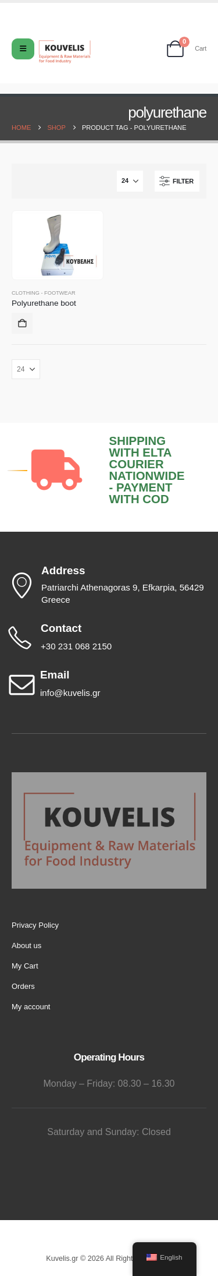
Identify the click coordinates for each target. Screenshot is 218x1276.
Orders (23, 986)
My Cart (25, 966)
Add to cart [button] (22, 323)
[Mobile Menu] (23, 48)
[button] (177, 181)
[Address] (106, 585)
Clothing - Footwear (44, 293)
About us (26, 945)
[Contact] (106, 637)
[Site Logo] (64, 51)
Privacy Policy (35, 925)
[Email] (106, 684)
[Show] (130, 181)
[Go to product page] (57, 245)
